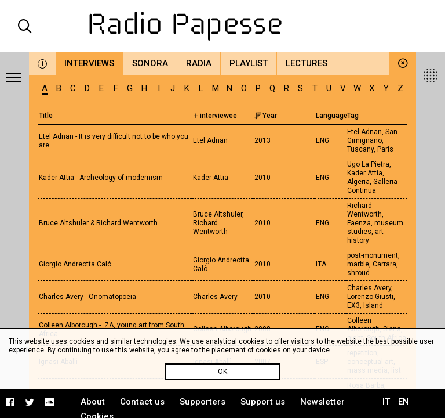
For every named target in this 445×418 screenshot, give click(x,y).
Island (373, 305)
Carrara (384, 264)
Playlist (248, 63)
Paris (385, 149)
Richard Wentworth (364, 209)
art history (365, 236)
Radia (198, 63)
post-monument (372, 255)
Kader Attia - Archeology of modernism (101, 178)
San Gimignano (372, 136)
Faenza (359, 223)
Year (265, 115)
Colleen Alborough (363, 324)
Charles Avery (369, 288)
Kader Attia (364, 173)
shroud (358, 273)
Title (46, 115)
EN (403, 402)
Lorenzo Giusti (370, 297)
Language (332, 115)
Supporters (202, 402)
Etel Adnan (364, 132)
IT (386, 402)
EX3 (353, 305)
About (93, 402)
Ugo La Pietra (368, 164)
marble (358, 264)
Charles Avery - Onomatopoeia (87, 297)
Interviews (89, 63)
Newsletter (322, 402)
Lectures (306, 63)
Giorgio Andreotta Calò (75, 264)
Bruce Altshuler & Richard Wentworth (98, 223)
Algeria (358, 182)
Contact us (142, 402)
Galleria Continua (372, 186)
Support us (262, 402)
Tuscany (360, 149)
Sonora (150, 63)
